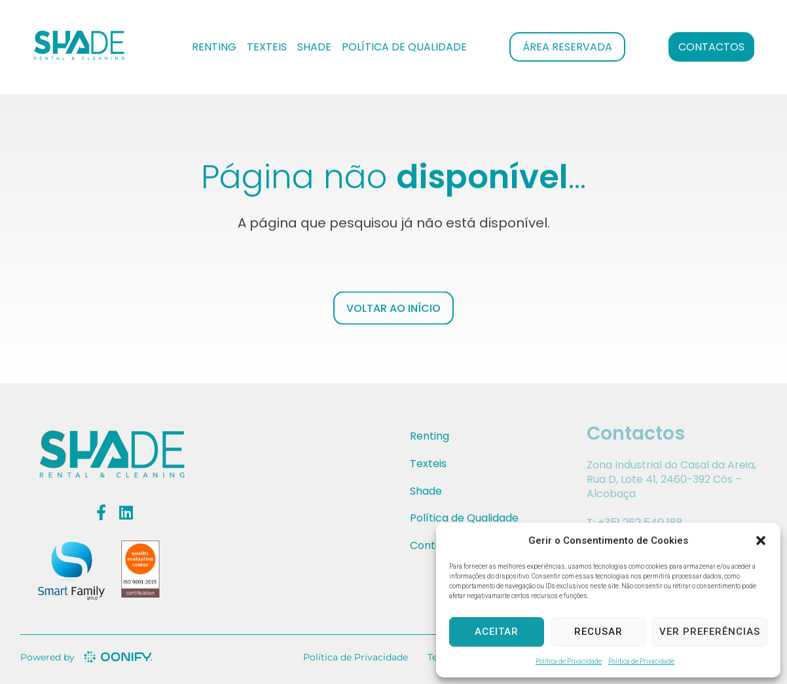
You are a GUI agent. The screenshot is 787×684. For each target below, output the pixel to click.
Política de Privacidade (569, 661)
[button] (760, 540)
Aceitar (497, 631)
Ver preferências (709, 631)
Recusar (598, 631)
